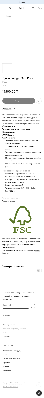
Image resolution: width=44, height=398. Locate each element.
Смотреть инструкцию (11, 198)
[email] (15, 305)
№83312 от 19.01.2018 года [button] (10, 386)
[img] (33, 305)
